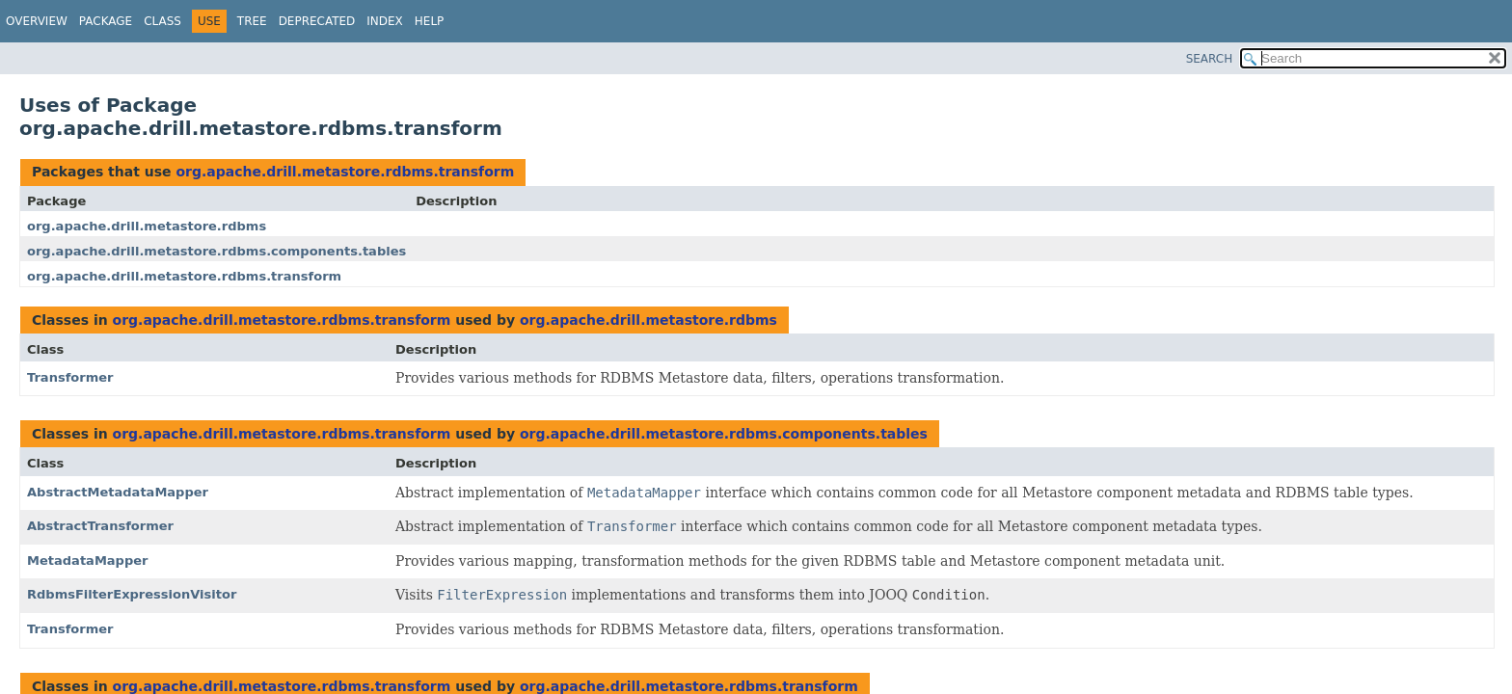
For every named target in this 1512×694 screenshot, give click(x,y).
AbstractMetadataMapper (117, 492)
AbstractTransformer (100, 526)
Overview (37, 21)
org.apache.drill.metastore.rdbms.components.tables (216, 251)
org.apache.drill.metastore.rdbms (146, 226)
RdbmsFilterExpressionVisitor (131, 594)
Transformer (70, 377)
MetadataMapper (87, 560)
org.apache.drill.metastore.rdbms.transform (345, 171)
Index (384, 21)
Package (105, 21)
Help (430, 21)
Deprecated (317, 21)
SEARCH (1209, 59)
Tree (252, 21)
